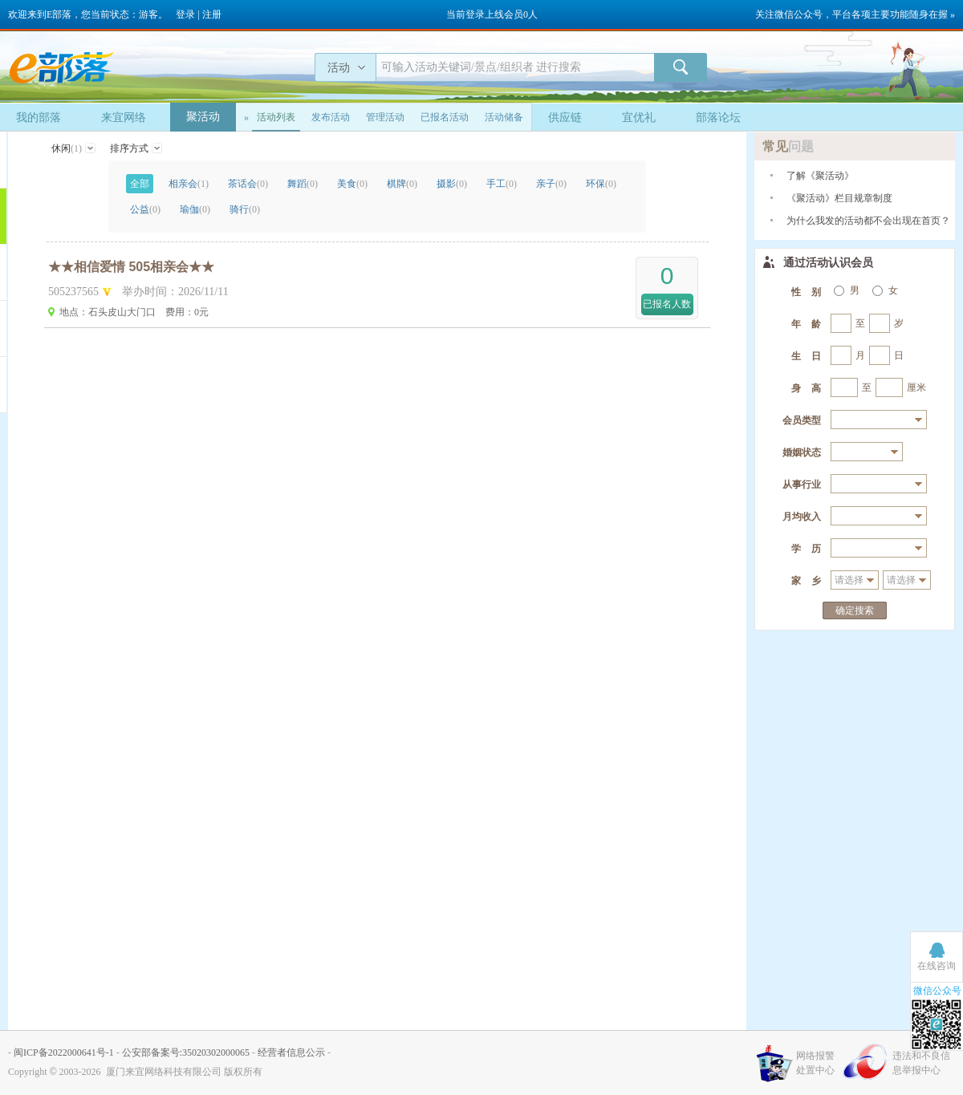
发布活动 (330, 117)
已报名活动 (445, 117)
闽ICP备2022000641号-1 (64, 1052)
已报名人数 (667, 304)
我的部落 (38, 118)
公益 (145, 209)
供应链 (565, 118)
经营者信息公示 (291, 1052)
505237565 (73, 292)
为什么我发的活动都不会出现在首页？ (868, 220)
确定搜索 (854, 610)
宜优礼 (639, 118)
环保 (601, 183)
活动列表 (276, 117)
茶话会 (248, 183)
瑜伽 (195, 209)
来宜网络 (123, 118)
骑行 (245, 209)
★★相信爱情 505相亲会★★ (131, 267)
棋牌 (402, 183)
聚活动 (203, 117)
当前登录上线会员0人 (492, 14)
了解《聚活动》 (820, 175)
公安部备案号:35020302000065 (186, 1052)
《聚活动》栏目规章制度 (839, 198)
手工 (501, 183)
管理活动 (385, 117)
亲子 (551, 183)
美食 (352, 183)
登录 (185, 14)
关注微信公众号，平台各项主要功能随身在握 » (855, 14)
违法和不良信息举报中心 (921, 1063)
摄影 (452, 183)
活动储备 (504, 117)
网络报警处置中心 (815, 1063)
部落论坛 (718, 118)
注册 (211, 14)
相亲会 (189, 183)
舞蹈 (302, 183)
